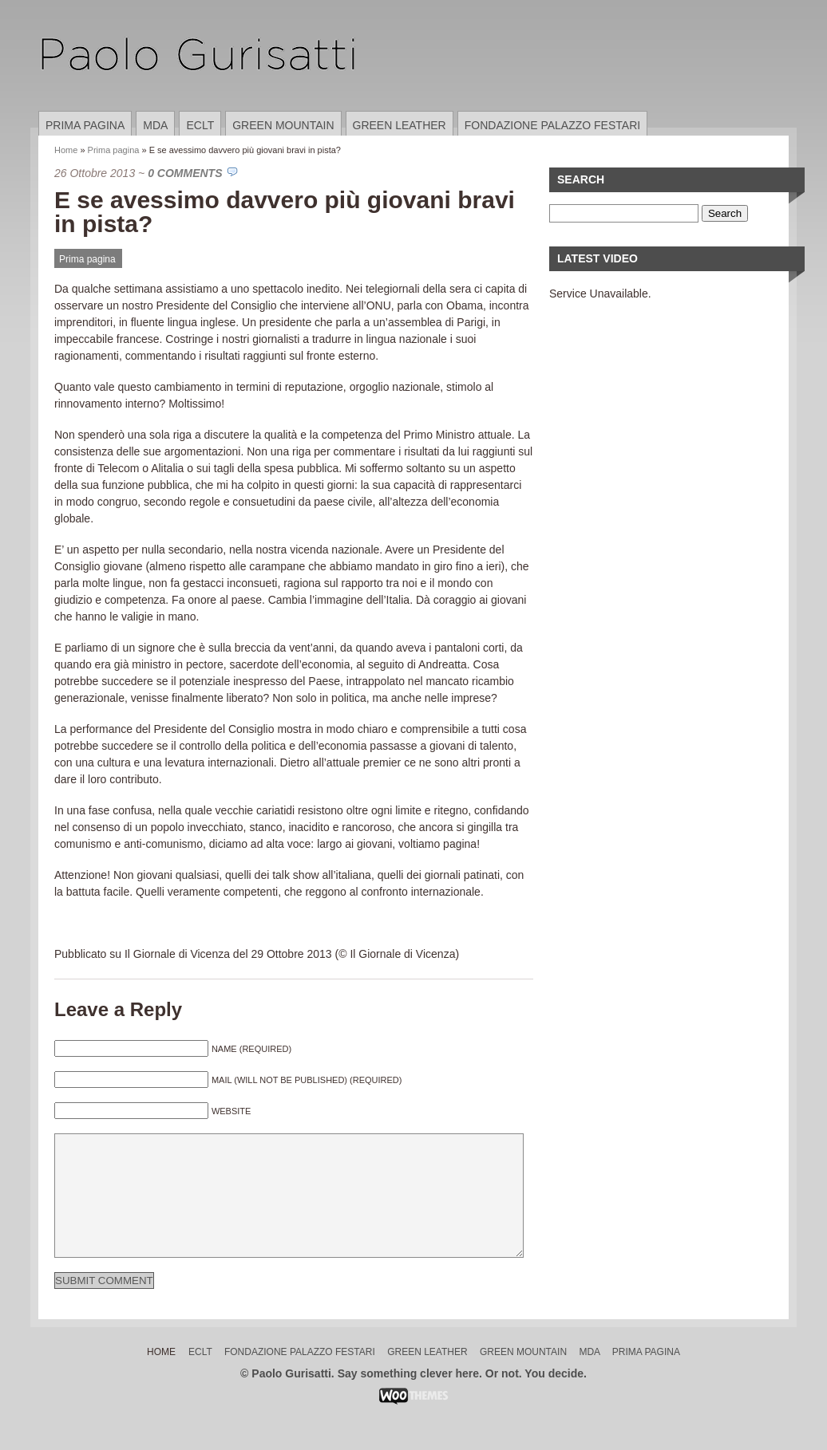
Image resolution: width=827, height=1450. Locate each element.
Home (65, 150)
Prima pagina (85, 125)
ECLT (200, 125)
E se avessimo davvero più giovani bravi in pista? (284, 212)
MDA (155, 125)
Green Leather (399, 125)
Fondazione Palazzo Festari (552, 125)
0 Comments (185, 173)
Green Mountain (283, 125)
